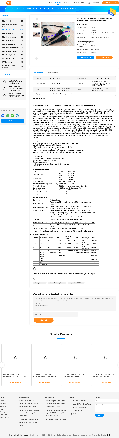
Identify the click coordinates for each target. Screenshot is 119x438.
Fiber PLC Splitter (12, 21)
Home (2, 401)
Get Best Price (86, 57)
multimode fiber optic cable (57, 283)
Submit (43, 320)
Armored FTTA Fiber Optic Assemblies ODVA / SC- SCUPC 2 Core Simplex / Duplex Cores (16, 95)
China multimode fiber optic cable (19, 435)
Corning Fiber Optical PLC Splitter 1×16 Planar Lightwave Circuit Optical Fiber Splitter (28, 403)
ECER (108, 435)
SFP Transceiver (12, 62)
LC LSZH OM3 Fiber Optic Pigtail (56, 419)
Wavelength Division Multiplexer (12, 66)
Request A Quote (110, 2)
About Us (3, 406)
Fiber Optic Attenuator (12, 44)
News (1, 409)
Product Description (53, 72)
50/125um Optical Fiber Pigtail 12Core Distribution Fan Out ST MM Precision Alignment (55, 403)
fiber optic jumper (40, 283)
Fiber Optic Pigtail (12, 33)
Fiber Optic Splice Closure (12, 55)
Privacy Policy (4, 417)
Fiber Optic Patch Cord (12, 30)
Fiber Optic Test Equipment (12, 48)
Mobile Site (3, 415)
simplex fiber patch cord (76, 283)
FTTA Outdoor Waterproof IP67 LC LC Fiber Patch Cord (16, 81)
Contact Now (13, 121)
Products (3, 403)
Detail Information (38, 72)
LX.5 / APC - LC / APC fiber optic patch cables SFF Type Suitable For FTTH (45, 376)
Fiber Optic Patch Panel (12, 51)
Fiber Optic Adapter (12, 41)
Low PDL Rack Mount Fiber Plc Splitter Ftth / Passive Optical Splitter (28, 422)
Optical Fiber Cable (12, 58)
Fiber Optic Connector (12, 37)
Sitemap (2, 412)
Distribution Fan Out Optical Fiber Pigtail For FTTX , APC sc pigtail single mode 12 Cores (56, 413)
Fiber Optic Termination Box (12, 25)
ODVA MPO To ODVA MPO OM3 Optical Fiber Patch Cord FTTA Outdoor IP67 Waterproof (16, 88)
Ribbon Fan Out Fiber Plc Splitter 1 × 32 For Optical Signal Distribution (29, 413)
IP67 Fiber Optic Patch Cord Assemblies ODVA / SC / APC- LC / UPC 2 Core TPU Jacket (15, 376)
